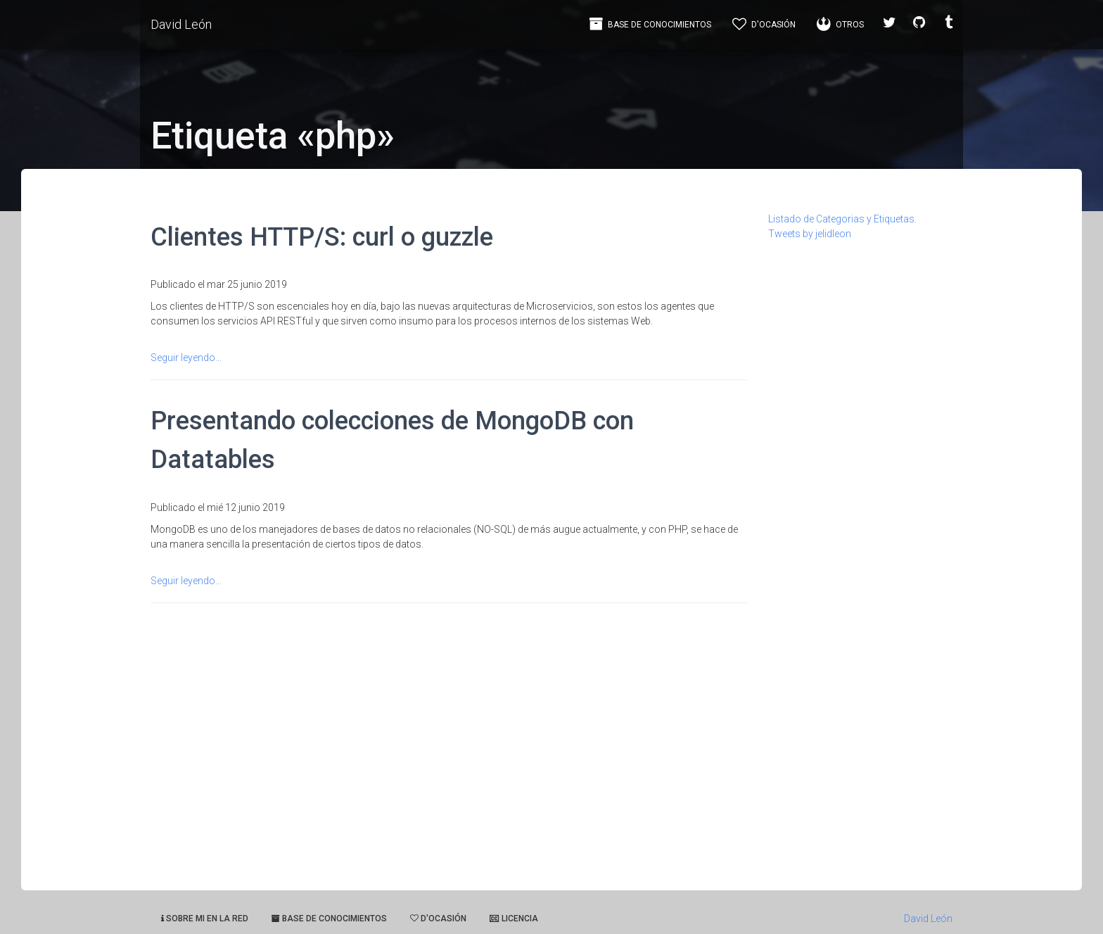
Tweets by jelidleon (809, 233)
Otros (840, 24)
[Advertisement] (861, 452)
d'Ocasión (764, 24)
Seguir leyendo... (186, 357)
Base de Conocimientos (650, 24)
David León (181, 24)
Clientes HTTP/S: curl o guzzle (322, 237)
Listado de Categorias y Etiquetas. (842, 219)
